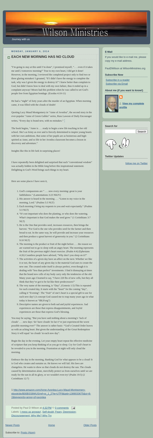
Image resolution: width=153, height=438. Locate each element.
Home (51, 425)
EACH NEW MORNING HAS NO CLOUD (42, 57)
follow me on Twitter (137, 163)
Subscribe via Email (117, 83)
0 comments (62, 407)
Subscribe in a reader (118, 80)
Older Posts (90, 425)
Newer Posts (12, 425)
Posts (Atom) (28, 432)
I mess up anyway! (30, 411)
